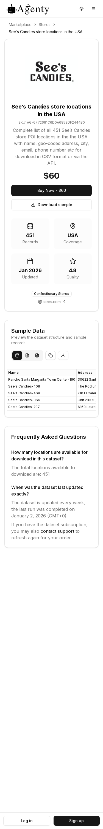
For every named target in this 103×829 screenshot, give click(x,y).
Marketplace (20, 24)
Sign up (76, 820)
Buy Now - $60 (51, 190)
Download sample (51, 204)
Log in (27, 820)
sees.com (52, 301)
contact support (57, 531)
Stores (45, 24)
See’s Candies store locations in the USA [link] (45, 31)
